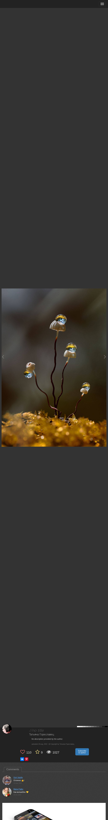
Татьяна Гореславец (41, 734)
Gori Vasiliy (18, 777)
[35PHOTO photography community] (14, 4)
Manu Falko (18, 789)
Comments (12, 769)
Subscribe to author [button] (82, 752)
